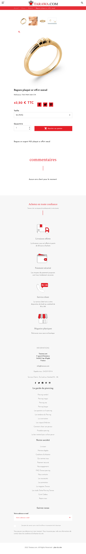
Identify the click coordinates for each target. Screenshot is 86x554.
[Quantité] (22, 128)
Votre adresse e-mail (21, 513)
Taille (16, 111)
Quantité (18, 124)
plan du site (58, 547)
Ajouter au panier (53, 128)
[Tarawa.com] (43, 3)
